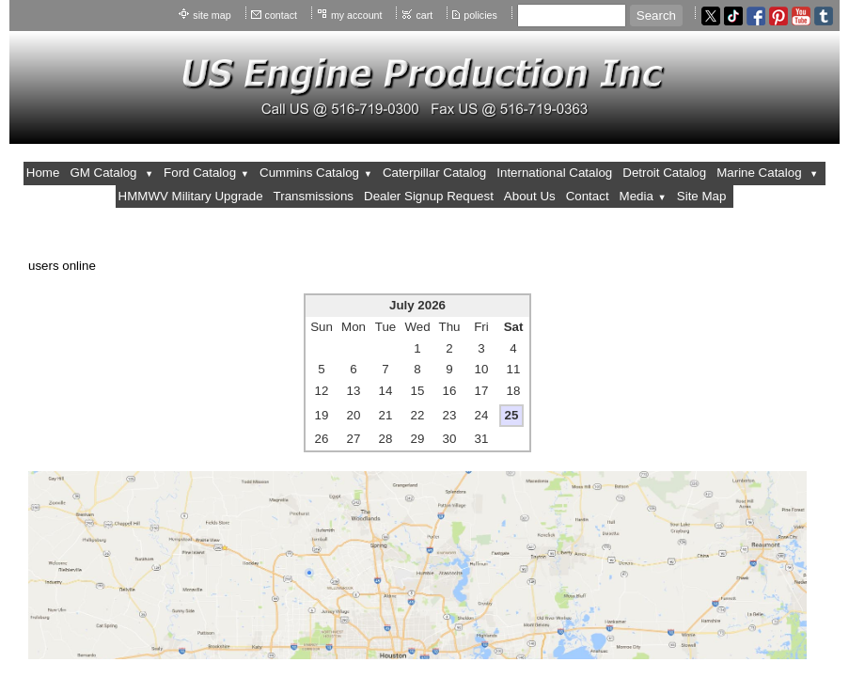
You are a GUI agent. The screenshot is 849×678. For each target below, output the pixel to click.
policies (480, 15)
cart (424, 15)
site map (211, 15)
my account (357, 15)
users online (62, 266)
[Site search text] (571, 15)
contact (281, 15)
